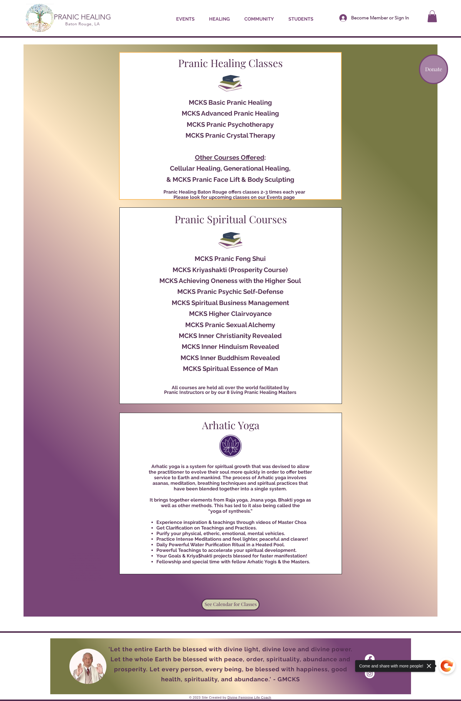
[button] (219, 19)
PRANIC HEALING (82, 17)
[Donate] (433, 69)
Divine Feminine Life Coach (249, 697)
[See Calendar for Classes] (230, 604)
